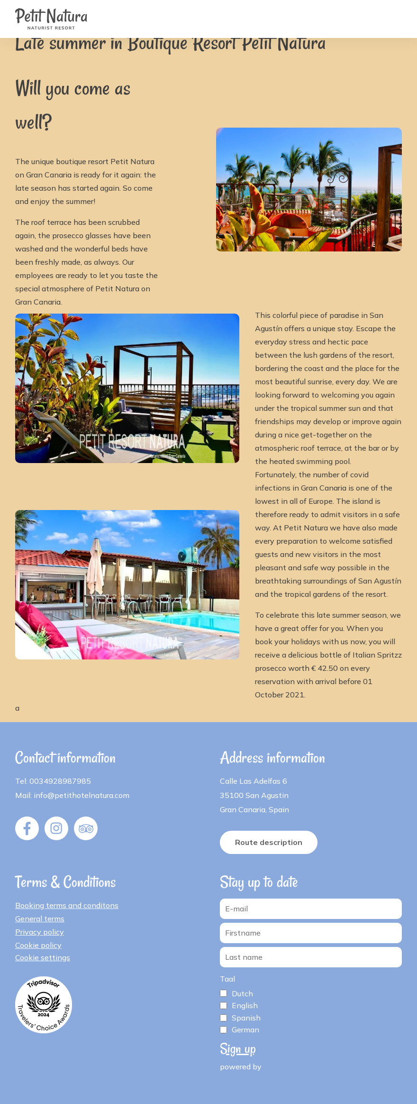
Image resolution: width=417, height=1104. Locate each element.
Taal (227, 978)
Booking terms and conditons (66, 905)
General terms (39, 918)
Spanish (246, 1017)
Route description (268, 842)
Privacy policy (39, 932)
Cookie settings (42, 957)
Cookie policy (38, 945)
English (245, 1005)
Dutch (242, 993)
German (245, 1029)
